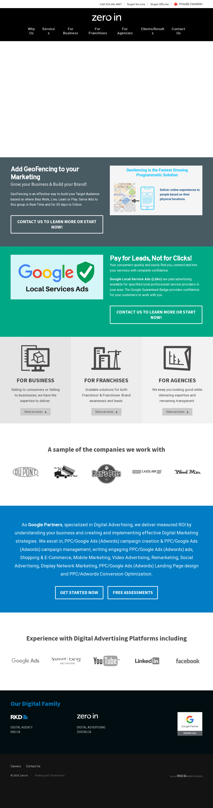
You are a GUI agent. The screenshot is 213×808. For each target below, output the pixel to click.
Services (45, 30)
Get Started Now (78, 592)
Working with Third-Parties (48, 775)
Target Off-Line (159, 4)
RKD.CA (15, 731)
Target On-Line (134, 4)
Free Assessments (134, 592)
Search (26, 93)
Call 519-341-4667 (109, 4)
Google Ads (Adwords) (96, 540)
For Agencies (126, 30)
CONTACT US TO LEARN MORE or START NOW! (57, 222)
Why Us (26, 30)
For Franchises (97, 30)
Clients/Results (155, 30)
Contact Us (183, 30)
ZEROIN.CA (84, 731)
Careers (16, 765)
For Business (69, 30)
